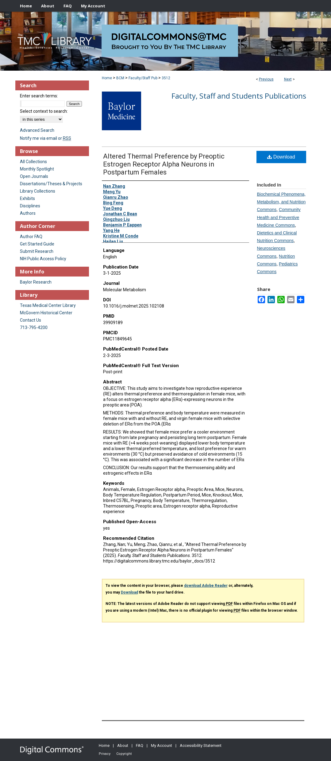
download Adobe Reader (206, 585)
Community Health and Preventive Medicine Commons (279, 217)
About (122, 745)
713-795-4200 (34, 327)
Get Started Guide (37, 243)
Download (281, 156)
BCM (120, 78)
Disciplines (30, 205)
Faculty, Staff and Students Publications (238, 96)
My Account (161, 745)
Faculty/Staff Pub (143, 78)
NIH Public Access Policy (43, 258)
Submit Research (36, 251)
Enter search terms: (39, 95)
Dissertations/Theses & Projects (51, 183)
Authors (28, 213)
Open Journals (34, 176)
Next (288, 79)
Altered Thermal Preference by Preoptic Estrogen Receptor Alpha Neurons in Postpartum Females (164, 164)
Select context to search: (44, 111)
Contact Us (30, 320)
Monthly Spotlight (37, 169)
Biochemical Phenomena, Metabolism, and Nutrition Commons (281, 202)
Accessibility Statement (200, 745)
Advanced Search (37, 130)
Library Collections (37, 191)
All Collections (33, 161)
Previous (266, 79)
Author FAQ (31, 236)
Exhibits (27, 198)
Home (107, 78)
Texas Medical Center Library (48, 305)
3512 (166, 78)
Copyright (124, 754)
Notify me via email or (45, 138)
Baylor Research (36, 282)
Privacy (104, 754)
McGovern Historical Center (46, 312)
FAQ (139, 745)
